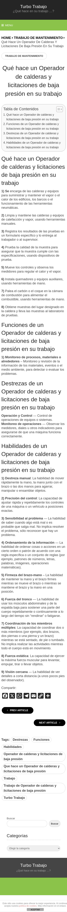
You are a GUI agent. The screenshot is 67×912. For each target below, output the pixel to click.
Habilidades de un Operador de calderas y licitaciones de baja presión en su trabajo (33, 145)
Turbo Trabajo (33, 6)
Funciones (41, 739)
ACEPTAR (35, 910)
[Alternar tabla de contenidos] (58, 109)
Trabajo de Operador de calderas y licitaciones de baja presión (30, 788)
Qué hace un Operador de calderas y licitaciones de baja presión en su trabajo (32, 117)
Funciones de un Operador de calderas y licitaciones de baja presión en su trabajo (32, 126)
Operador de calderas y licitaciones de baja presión (33, 756)
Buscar (11, 818)
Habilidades (13, 747)
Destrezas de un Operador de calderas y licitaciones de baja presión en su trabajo (32, 136)
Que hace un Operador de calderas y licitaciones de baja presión (32, 768)
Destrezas (20, 739)
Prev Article (17, 710)
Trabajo (9, 778)
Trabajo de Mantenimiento (24, 56)
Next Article (49, 722)
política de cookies (28, 906)
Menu (9, 25)
